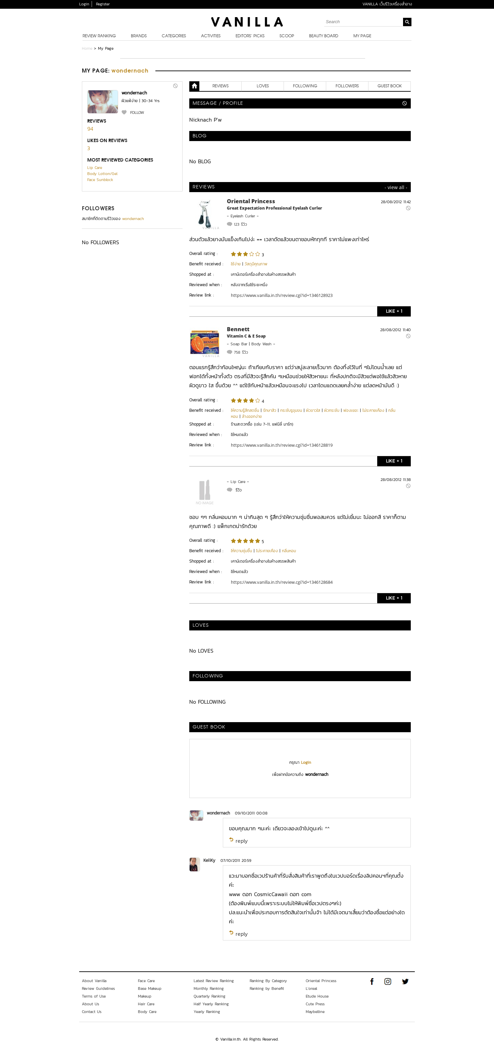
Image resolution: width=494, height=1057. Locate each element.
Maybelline (315, 1012)
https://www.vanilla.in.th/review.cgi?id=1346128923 (282, 295)
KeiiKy (209, 860)
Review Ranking (99, 36)
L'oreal (311, 988)
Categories (174, 36)
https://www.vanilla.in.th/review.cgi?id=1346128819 (282, 445)
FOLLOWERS (98, 209)
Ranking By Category (268, 981)
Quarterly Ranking (210, 996)
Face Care (146, 981)
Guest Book (390, 86)
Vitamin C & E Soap (246, 336)
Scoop (287, 36)
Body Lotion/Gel (102, 174)
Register (103, 4)
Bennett (238, 329)
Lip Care (94, 168)
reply (242, 841)
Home (87, 48)
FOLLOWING (305, 86)
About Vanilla (94, 981)
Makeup (144, 996)
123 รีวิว (240, 224)
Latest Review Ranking (214, 981)
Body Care (147, 1012)
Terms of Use (94, 996)
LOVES (263, 86)
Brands (139, 36)
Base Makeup (149, 988)
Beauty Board (323, 36)
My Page (362, 36)
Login (84, 4)
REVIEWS (220, 86)
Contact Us (91, 1012)
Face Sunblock (100, 180)
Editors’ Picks (250, 36)
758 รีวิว (241, 352)
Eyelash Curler (243, 216)
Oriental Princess (251, 201)
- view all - (396, 187)
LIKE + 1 (394, 311)
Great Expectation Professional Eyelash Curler (274, 208)
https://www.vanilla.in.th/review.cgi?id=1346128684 (282, 582)
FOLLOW (137, 112)
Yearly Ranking (207, 1012)
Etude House (317, 996)
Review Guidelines (98, 988)
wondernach (218, 813)
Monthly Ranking (209, 988)
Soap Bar (239, 344)
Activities (210, 36)
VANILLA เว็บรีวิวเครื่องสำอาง (387, 4)
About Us (90, 1004)
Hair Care (146, 1004)
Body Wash (261, 344)
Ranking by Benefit (267, 988)
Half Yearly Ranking (211, 1004)
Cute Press (315, 1004)
